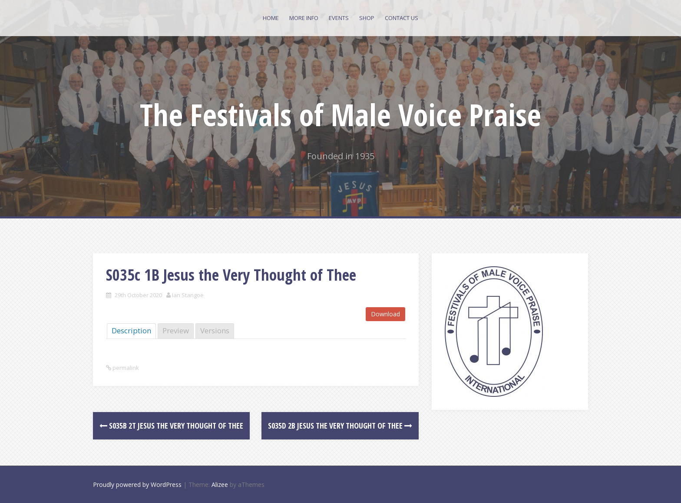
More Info (303, 18)
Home (271, 18)
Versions (214, 330)
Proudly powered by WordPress (137, 484)
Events (339, 18)
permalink (125, 368)
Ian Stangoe (188, 295)
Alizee (220, 484)
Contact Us (401, 18)
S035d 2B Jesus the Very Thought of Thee (340, 425)
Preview (175, 330)
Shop (366, 18)
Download (385, 314)
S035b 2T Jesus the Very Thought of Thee (171, 425)
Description (131, 330)
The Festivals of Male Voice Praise (340, 114)
